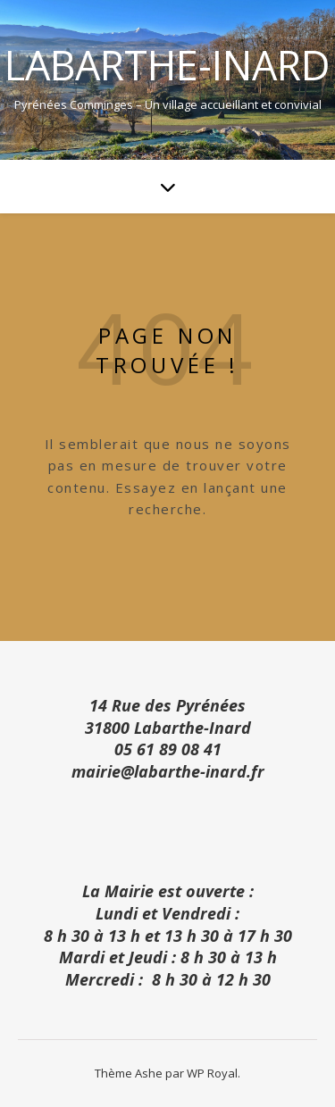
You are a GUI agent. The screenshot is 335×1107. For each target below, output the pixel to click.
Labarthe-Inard (167, 65)
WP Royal (212, 1073)
